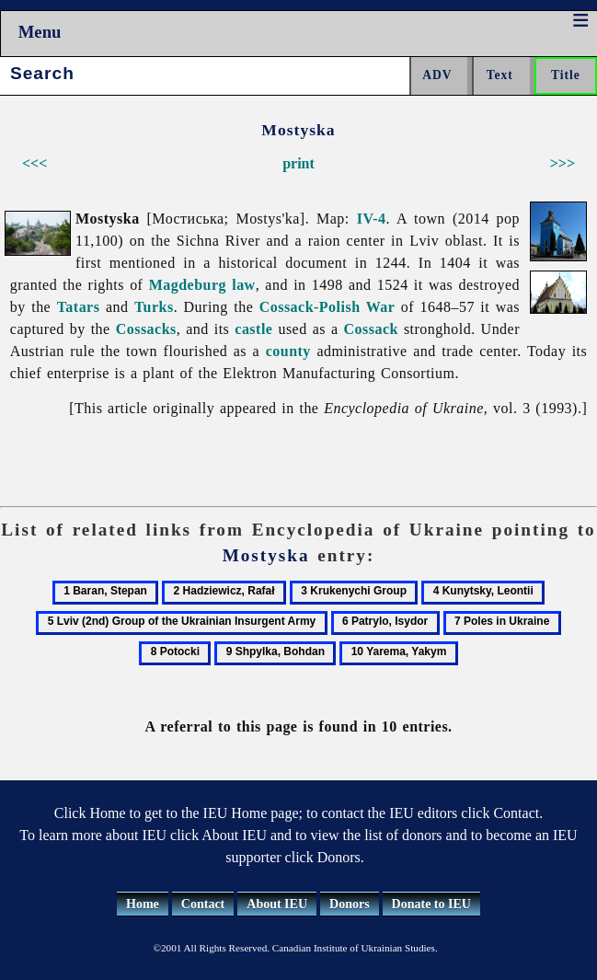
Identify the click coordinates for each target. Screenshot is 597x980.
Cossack (371, 329)
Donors (349, 904)
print (298, 163)
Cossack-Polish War (327, 307)
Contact (202, 904)
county (288, 351)
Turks (154, 307)
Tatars (78, 307)
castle (253, 329)
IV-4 (371, 218)
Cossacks (146, 329)
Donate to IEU (431, 904)
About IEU (277, 904)
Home (142, 904)
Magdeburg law (202, 285)
